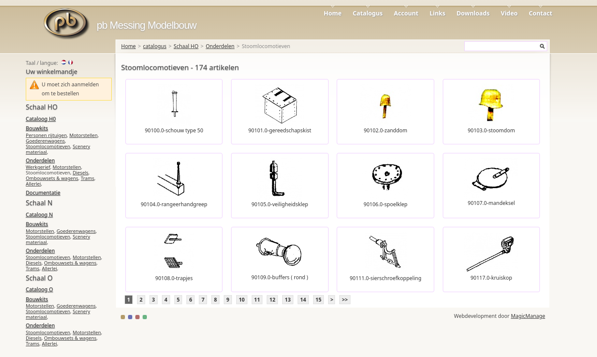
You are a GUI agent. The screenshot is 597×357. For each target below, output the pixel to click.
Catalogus (368, 13)
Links (437, 13)
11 (257, 299)
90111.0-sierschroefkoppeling (385, 278)
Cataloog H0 (41, 118)
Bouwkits (37, 128)
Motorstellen (83, 135)
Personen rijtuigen (46, 135)
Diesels (80, 172)
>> (345, 299)
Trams (87, 178)
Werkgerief (38, 167)
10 (242, 299)
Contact (540, 13)
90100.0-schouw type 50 (174, 130)
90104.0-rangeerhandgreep (174, 204)
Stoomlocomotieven (48, 146)
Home (332, 13)
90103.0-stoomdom (491, 130)
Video (509, 13)
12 (272, 299)
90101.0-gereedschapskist (279, 130)
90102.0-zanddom (385, 130)
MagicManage (528, 316)
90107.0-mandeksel (491, 203)
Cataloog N (39, 214)
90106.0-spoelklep (386, 204)
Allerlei (33, 183)
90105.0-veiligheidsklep (279, 204)
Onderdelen (220, 46)
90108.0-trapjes (174, 278)
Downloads (473, 13)
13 (288, 299)
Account (406, 13)
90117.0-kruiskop (491, 277)
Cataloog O (39, 289)
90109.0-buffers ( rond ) (279, 277)
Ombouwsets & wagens (52, 178)
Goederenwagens (45, 140)
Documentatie (43, 192)
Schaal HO (186, 46)
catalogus (154, 46)
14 (303, 299)
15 (319, 299)
